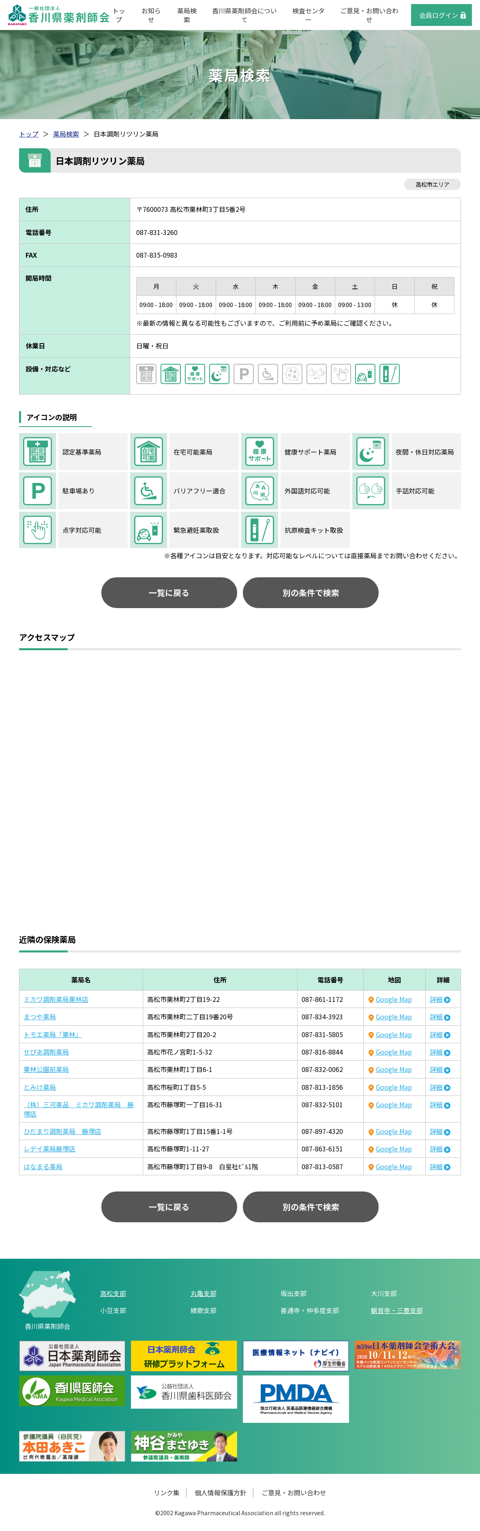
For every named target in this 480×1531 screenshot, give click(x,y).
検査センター (308, 15)
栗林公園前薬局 (46, 1069)
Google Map (394, 999)
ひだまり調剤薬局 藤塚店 (62, 1131)
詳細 (436, 999)
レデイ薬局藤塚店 (49, 1148)
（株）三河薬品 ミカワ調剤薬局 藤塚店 (79, 1109)
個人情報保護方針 (220, 1493)
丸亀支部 (203, 1293)
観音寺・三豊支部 (397, 1310)
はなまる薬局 (43, 1166)
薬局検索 (187, 15)
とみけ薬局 (40, 1087)
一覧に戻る (171, 592)
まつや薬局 (40, 1016)
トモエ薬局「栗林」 (53, 1034)
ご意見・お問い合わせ (369, 15)
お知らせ (151, 15)
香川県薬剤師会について (244, 15)
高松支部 (113, 1293)
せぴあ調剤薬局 (46, 1052)
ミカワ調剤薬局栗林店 (56, 999)
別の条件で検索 (309, 592)
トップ (118, 15)
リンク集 (167, 1493)
